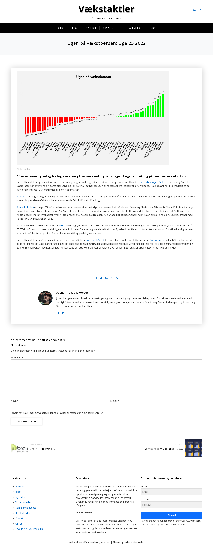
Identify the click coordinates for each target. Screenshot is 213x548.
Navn (14, 402)
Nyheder (91, 29)
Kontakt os (21, 519)
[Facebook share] (95, 279)
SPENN (163, 183)
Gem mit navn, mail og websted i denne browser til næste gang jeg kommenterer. (58, 413)
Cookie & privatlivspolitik (29, 530)
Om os (152, 29)
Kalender (134, 29)
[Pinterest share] (117, 279)
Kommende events (25, 508)
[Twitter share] (101, 279)
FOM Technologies (147, 183)
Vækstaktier (106, 9)
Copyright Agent (95, 241)
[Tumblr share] (111, 279)
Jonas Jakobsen (78, 293)
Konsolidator (157, 241)
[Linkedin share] (106, 279)
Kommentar (18, 358)
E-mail (114, 402)
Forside (59, 29)
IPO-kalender (22, 514)
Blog (74, 29)
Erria (61, 226)
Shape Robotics (25, 208)
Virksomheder (112, 29)
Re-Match (22, 197)
